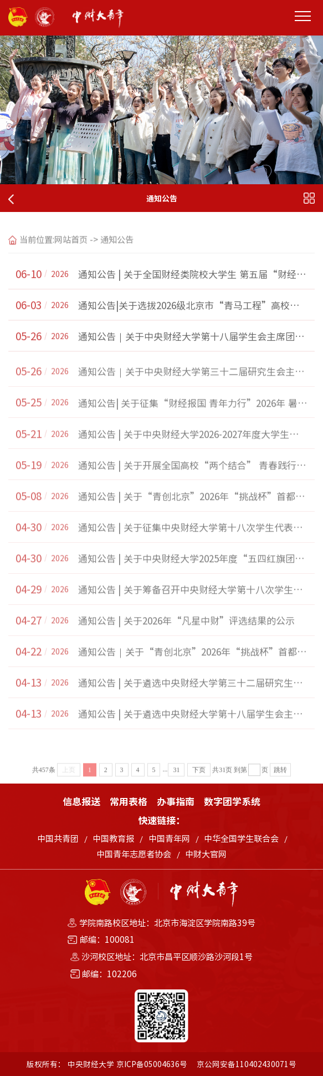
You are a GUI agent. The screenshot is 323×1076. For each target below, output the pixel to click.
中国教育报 (113, 838)
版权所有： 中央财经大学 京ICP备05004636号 (107, 1063)
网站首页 (71, 248)
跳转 (280, 781)
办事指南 (175, 801)
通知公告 (117, 248)
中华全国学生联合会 (241, 838)
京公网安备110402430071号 (246, 1063)
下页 (199, 781)
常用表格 (128, 801)
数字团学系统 (232, 801)
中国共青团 (58, 838)
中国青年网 (169, 838)
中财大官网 (206, 853)
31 (176, 781)
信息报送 (81, 801)
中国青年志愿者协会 (133, 853)
